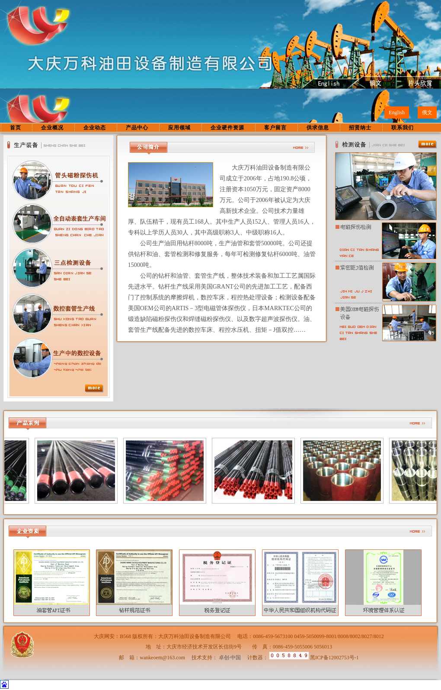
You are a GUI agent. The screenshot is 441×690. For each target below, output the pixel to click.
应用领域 (179, 128)
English (397, 112)
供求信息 (318, 128)
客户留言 (275, 128)
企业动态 (94, 128)
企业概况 (52, 128)
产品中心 (137, 128)
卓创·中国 (230, 658)
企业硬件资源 (227, 128)
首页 (15, 128)
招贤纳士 (360, 128)
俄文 (427, 112)
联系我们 (402, 128)
